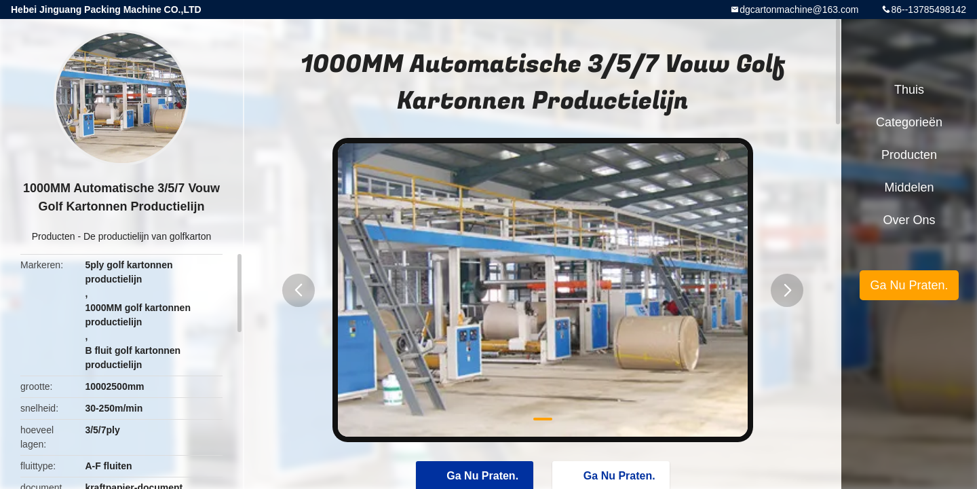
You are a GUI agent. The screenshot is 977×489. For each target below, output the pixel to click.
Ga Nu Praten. (909, 285)
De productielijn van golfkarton (147, 236)
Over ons (909, 220)
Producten (53, 236)
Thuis (909, 89)
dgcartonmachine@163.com (799, 9)
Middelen (909, 187)
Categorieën (909, 122)
